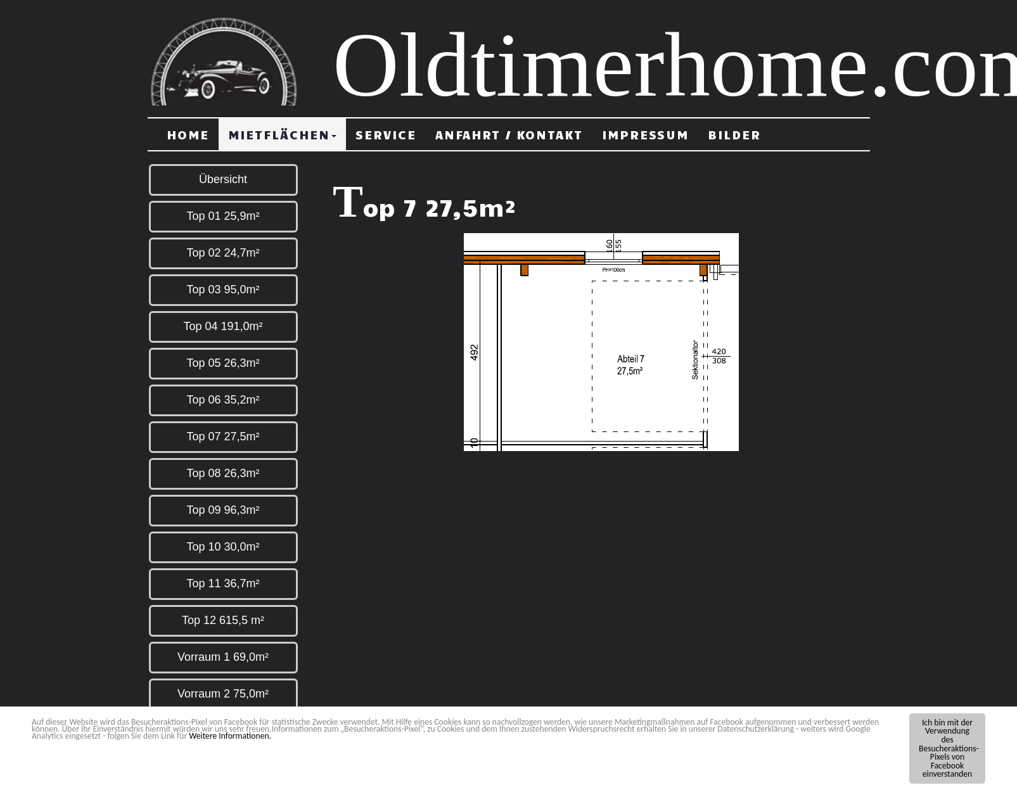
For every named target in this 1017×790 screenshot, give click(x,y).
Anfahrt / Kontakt (509, 134)
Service (385, 134)
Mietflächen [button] (282, 134)
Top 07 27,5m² (222, 436)
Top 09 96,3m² (222, 510)
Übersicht (223, 179)
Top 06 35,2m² (222, 399)
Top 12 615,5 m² (223, 620)
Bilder (734, 134)
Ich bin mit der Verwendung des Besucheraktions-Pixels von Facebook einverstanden (949, 749)
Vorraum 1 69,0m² (223, 657)
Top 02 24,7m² (222, 252)
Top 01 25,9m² (222, 216)
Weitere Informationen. (230, 736)
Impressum (645, 134)
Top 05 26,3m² (222, 363)
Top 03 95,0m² (222, 289)
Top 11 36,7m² (222, 583)
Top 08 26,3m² (222, 473)
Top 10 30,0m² (222, 546)
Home (188, 134)
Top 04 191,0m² (222, 326)
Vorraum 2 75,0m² (223, 693)
